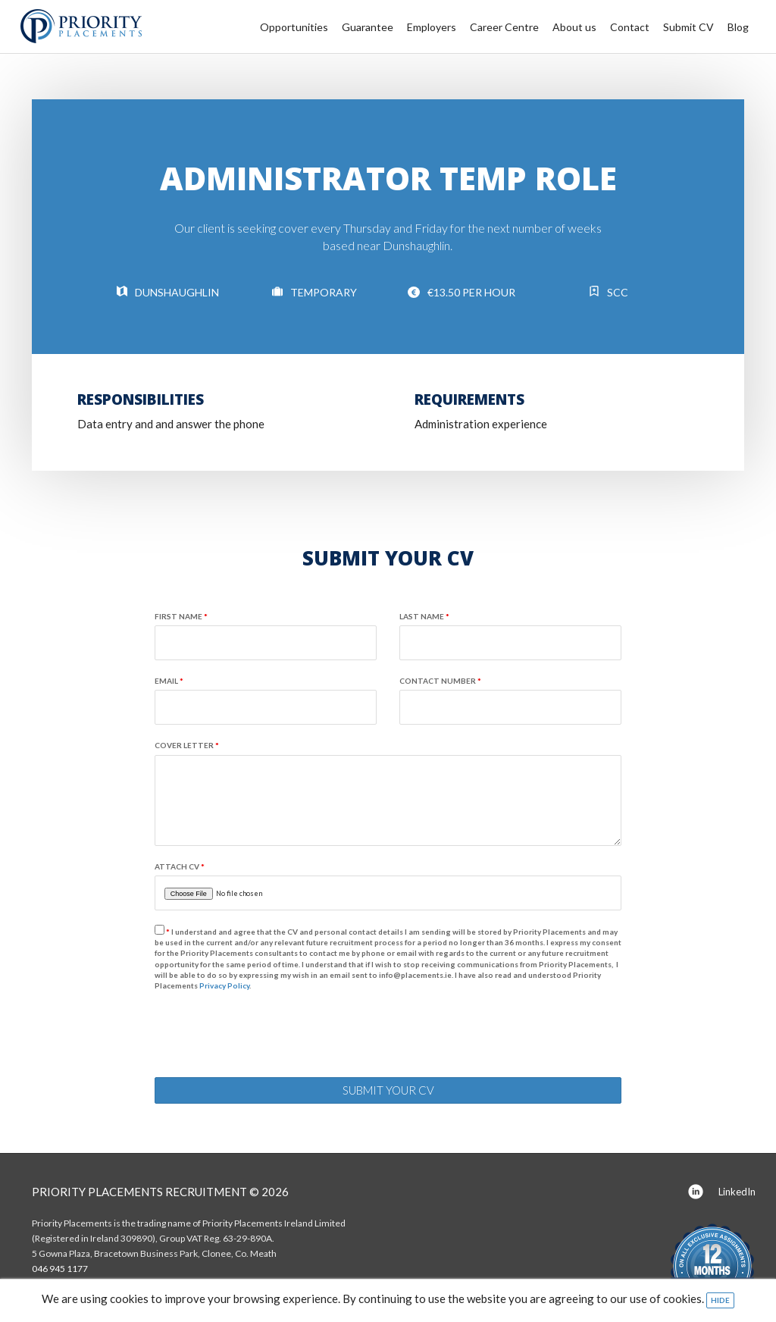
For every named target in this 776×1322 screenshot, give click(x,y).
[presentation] (270, 1036)
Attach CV (180, 866)
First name (181, 616)
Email (169, 680)
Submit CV (688, 26)
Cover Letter (187, 745)
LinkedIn (722, 1192)
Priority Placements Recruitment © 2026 (160, 1191)
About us (574, 26)
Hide (720, 1300)
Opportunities (294, 26)
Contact (629, 26)
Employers (431, 26)
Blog (738, 26)
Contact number (440, 680)
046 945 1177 (60, 1268)
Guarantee (367, 26)
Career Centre (504, 26)
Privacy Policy (224, 985)
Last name (424, 616)
